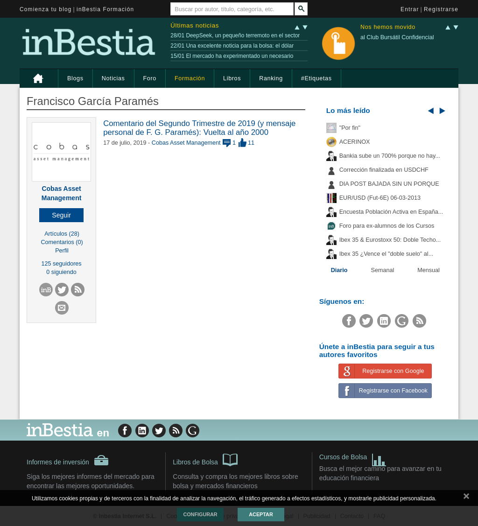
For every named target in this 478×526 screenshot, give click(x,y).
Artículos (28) (61, 234)
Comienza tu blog (46, 9)
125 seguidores (62, 263)
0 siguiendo (61, 272)
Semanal (382, 270)
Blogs (75, 78)
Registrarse (441, 9)
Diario (339, 270)
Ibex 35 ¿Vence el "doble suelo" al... (386, 254)
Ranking (271, 78)
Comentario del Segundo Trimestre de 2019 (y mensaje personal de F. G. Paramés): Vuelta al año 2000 (199, 127)
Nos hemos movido (387, 27)
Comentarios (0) (62, 242)
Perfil (62, 250)
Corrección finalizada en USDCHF (384, 170)
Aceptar (261, 514)
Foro (149, 78)
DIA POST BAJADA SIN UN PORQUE (389, 184)
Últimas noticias (194, 25)
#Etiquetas (316, 78)
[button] (61, 215)
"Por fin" (349, 128)
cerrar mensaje (466, 498)
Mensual (428, 270)
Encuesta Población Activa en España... (391, 212)
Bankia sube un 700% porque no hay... (389, 156)
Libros (232, 78)
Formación (190, 78)
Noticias (113, 78)
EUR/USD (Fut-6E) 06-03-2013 (380, 198)
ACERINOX (354, 142)
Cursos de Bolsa (353, 458)
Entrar (410, 9)
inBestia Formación (105, 9)
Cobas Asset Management (186, 143)
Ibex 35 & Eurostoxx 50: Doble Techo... (390, 240)
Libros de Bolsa (205, 459)
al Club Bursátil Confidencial (397, 37)
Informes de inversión (68, 460)
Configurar (200, 514)
